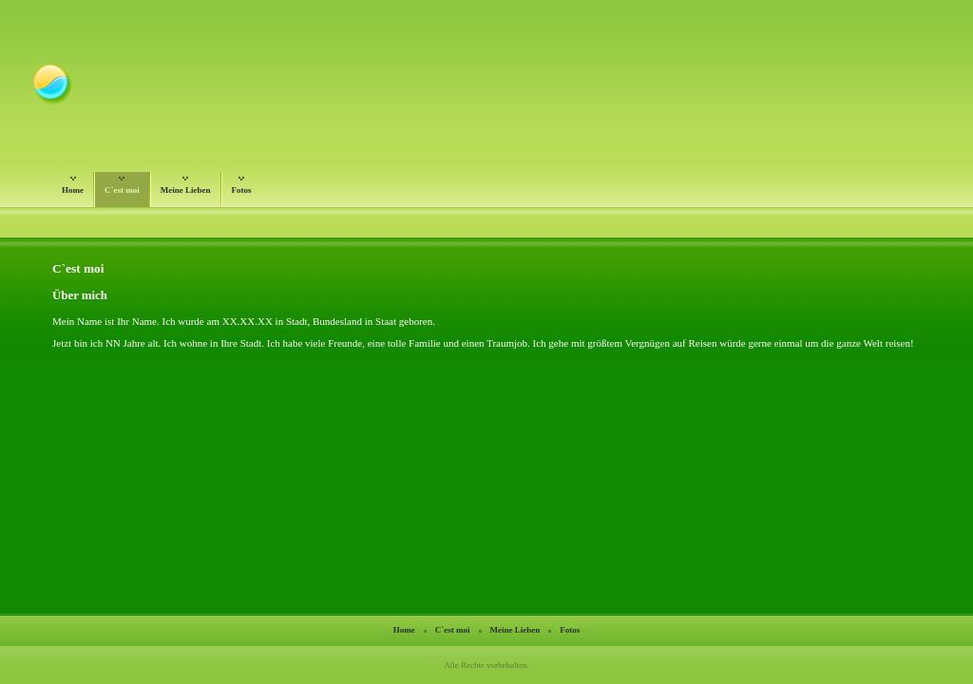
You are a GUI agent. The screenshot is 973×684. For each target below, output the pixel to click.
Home (73, 186)
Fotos (242, 186)
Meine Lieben (186, 186)
